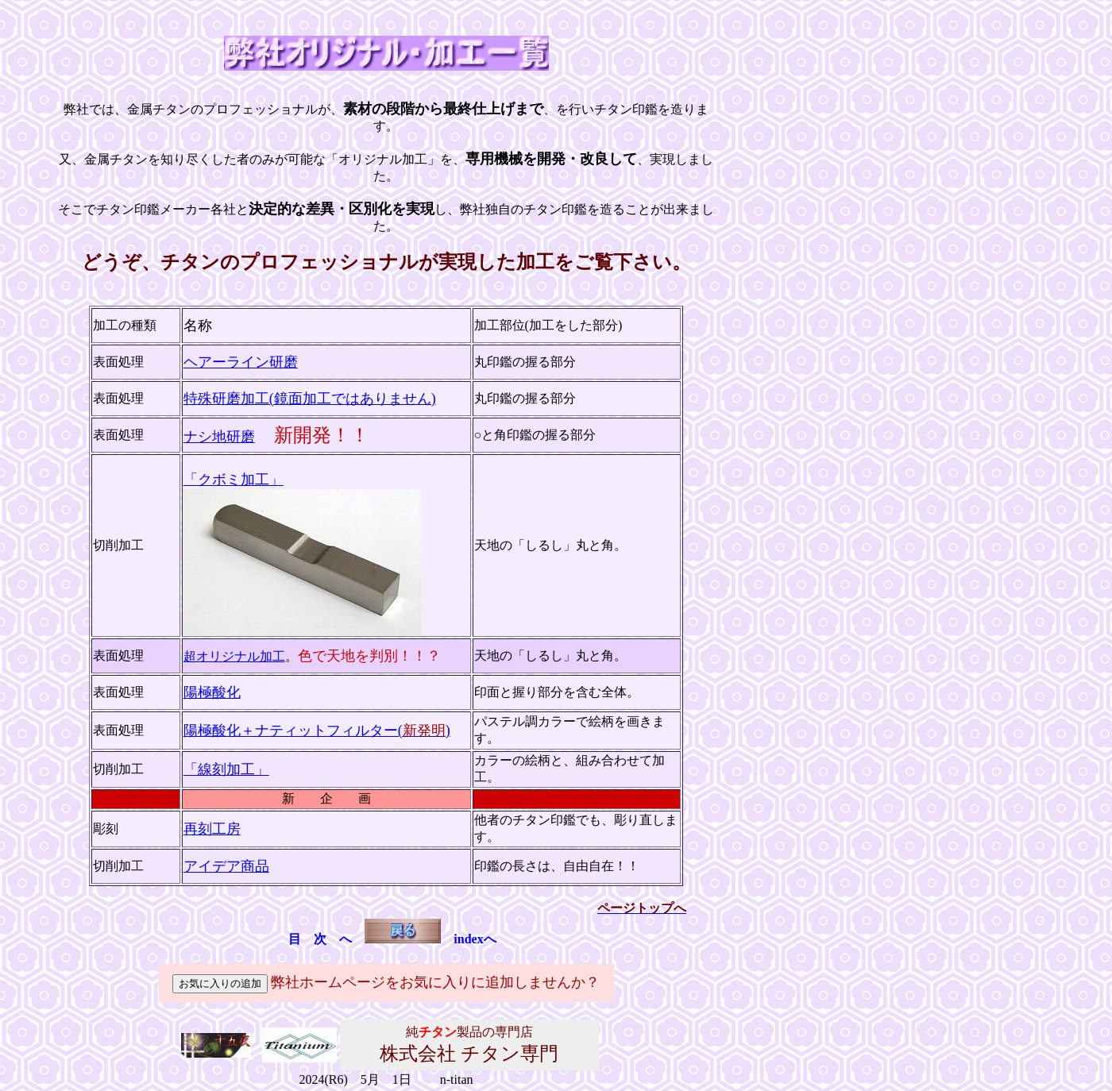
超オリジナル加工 (234, 656)
